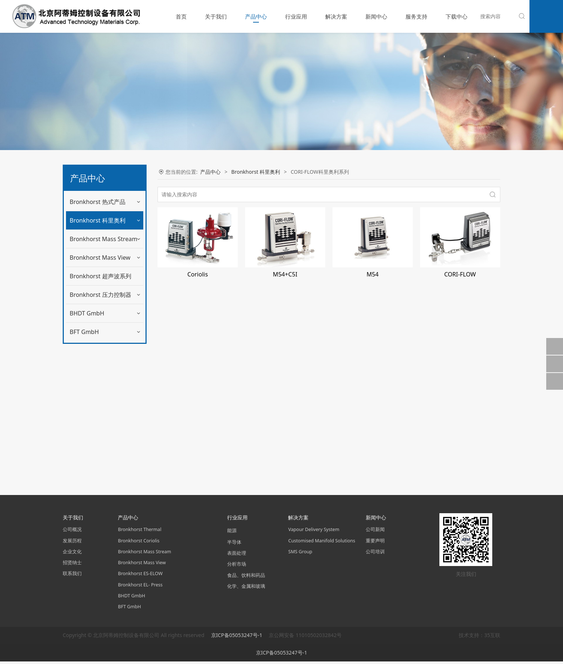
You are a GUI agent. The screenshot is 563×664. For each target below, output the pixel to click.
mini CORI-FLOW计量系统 (105, 298)
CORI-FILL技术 (92, 328)
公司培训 (375, 554)
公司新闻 (375, 532)
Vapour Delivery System (313, 532)
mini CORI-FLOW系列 (100, 238)
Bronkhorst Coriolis (138, 543)
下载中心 (456, 16)
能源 (232, 533)
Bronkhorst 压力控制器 (100, 433)
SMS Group (300, 554)
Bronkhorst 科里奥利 (97, 220)
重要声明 (375, 543)
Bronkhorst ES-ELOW (140, 576)
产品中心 (256, 16)
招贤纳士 (72, 565)
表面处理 (236, 556)
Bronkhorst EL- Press (140, 587)
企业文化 (72, 554)
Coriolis (197, 274)
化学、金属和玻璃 (246, 588)
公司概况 (72, 532)
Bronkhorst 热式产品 (97, 202)
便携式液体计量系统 (98, 344)
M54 (372, 274)
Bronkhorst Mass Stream (103, 378)
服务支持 (416, 16)
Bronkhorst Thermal (139, 532)
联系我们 (72, 576)
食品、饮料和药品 (246, 577)
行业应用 (296, 16)
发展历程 (72, 543)
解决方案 (336, 16)
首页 (181, 16)
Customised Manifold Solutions (321, 543)
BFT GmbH (84, 471)
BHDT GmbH (87, 452)
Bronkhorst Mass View (100, 396)
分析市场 (236, 566)
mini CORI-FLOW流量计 (102, 253)
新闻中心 (376, 16)
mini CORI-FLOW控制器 (102, 269)
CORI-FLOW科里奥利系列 (104, 313)
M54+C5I (285, 274)
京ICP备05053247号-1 (237, 637)
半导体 (234, 544)
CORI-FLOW (460, 274)
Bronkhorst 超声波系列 (100, 415)
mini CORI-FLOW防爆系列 (105, 283)
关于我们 (216, 16)
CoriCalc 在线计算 (95, 358)
